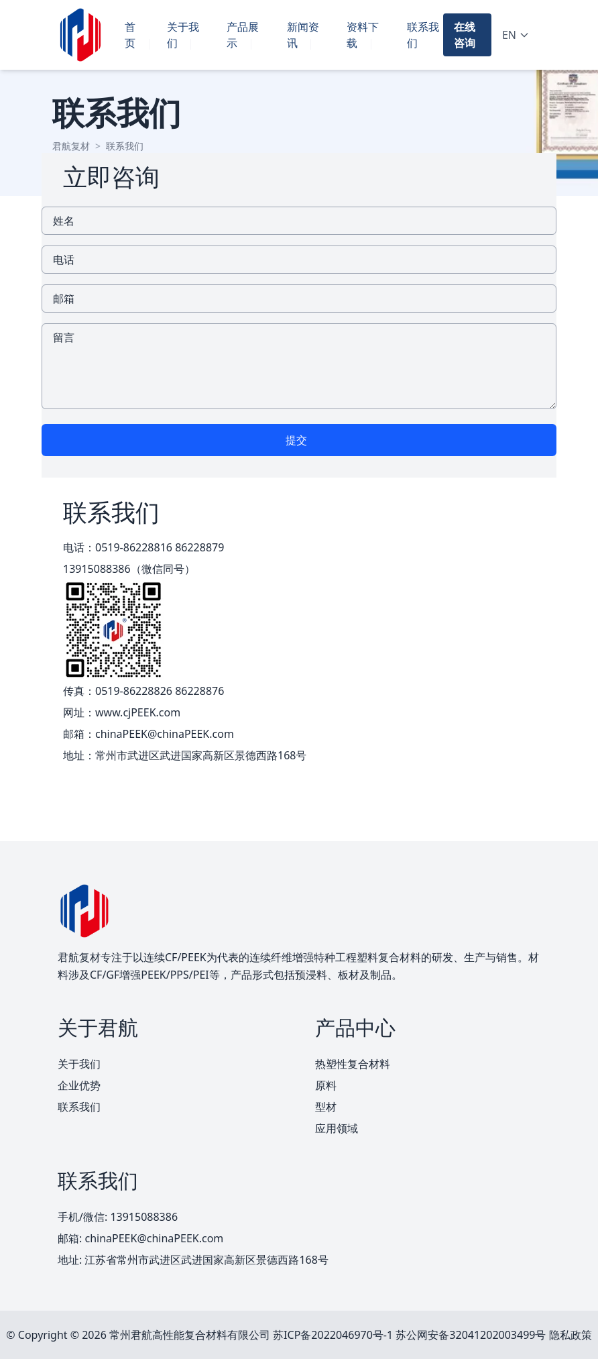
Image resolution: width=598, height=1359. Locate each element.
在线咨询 (464, 34)
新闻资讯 (303, 34)
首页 (130, 34)
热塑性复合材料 (352, 1063)
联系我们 (423, 34)
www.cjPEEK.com (137, 712)
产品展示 (243, 34)
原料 (326, 1085)
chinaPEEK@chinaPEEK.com (164, 733)
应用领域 (336, 1128)
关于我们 (183, 34)
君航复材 (71, 146)
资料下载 (363, 34)
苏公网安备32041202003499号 (471, 1334)
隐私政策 (570, 1334)
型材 (326, 1106)
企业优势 (79, 1085)
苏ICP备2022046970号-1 (333, 1334)
